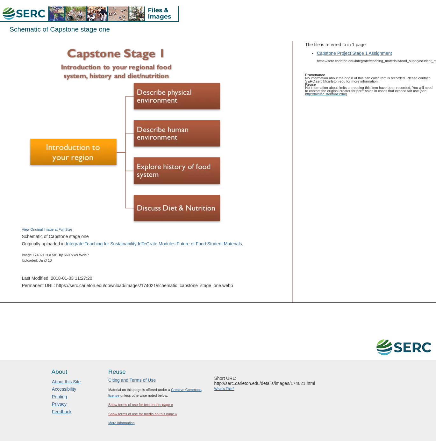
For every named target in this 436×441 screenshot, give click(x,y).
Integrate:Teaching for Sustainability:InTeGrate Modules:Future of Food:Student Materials (154, 243)
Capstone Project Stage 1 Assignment (354, 53)
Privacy (59, 404)
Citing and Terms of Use (132, 380)
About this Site (66, 381)
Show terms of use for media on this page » (142, 414)
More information (121, 423)
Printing (59, 396)
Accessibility (64, 389)
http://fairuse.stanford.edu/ (325, 94)
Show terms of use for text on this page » (140, 405)
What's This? (224, 389)
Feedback (61, 411)
